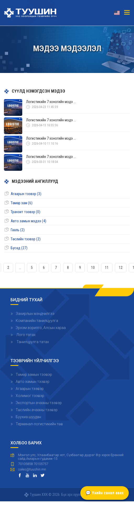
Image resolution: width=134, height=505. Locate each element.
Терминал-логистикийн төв (39, 424)
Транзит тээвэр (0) (25, 211)
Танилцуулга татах (32, 342)
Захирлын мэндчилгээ (35, 313)
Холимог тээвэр (30, 396)
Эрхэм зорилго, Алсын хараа (41, 328)
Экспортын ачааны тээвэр (39, 403)
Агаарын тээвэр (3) (26, 193)
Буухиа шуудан (28, 417)
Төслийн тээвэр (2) (26, 239)
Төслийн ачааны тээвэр (37, 410)
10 (93, 267)
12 (120, 267)
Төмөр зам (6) (21, 203)
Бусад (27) (19, 248)
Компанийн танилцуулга (37, 321)
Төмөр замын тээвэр (34, 374)
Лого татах (26, 335)
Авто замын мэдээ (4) (28, 221)
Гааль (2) (18, 230)
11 (107, 267)
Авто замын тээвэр (32, 381)
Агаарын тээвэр (30, 389)
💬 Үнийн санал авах (105, 492)
